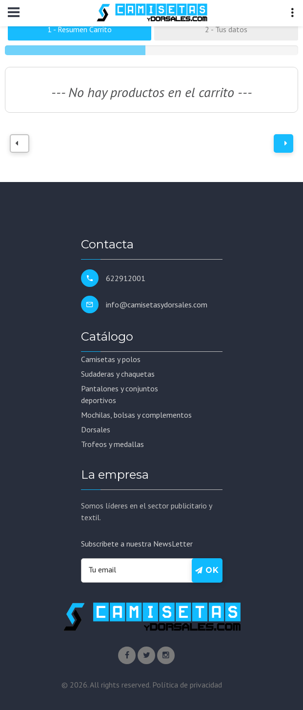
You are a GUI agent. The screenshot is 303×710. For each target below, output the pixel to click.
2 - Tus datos (226, 29)
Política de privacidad (187, 685)
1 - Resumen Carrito (79, 29)
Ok (207, 570)
